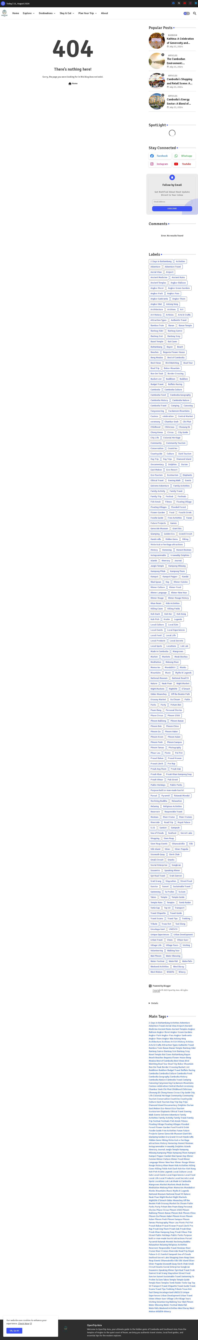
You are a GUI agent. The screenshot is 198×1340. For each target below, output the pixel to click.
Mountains (156, 672)
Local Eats (173, 624)
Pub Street (172, 779)
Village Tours (172, 945)
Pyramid (165, 795)
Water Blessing (173, 956)
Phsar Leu (155, 753)
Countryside (156, 453)
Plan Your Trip (86, 13)
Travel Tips (172, 918)
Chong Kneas (157, 432)
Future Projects (158, 523)
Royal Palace (183, 822)
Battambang (156, 346)
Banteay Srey (173, 336)
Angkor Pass (173, 293)
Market (154, 656)
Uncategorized (158, 929)
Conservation (157, 448)
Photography (174, 747)
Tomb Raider (185, 902)
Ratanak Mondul (182, 795)
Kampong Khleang (177, 566)
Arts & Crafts (184, 314)
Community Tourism (175, 443)
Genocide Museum (159, 528)
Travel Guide (176, 913)
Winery (182, 972)
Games (173, 523)
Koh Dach (155, 614)
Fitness (168, 501)
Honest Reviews (183, 549)
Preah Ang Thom (158, 769)
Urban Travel (157, 940)
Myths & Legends (183, 672)
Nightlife (173, 688)
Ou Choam (175, 699)
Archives (171, 309)
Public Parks (176, 785)
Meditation (156, 662)
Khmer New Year (179, 592)
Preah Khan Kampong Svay (179, 774)
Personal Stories (174, 710)
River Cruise (169, 817)
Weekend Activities (160, 966)
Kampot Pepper (169, 576)
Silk (191, 843)
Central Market (185, 416)
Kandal (185, 576)
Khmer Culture (158, 587)
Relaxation (177, 801)
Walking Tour (173, 950)
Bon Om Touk (157, 373)
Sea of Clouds (157, 833)
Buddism (184, 379)
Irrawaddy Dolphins (179, 555)
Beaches (155, 352)
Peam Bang (156, 710)
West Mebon (156, 972)
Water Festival (157, 961)
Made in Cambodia (159, 651)
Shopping (155, 838)
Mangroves (178, 651)
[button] (186, 13)
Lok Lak (184, 646)
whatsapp (186, 156)
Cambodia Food (158, 395)
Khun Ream (156, 603)
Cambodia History (159, 400)
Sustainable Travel (181, 886)
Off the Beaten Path (180, 694)
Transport (179, 907)
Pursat (154, 795)
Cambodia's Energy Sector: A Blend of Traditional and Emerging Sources (178, 102)
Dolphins (172, 464)
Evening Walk (174, 480)
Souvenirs (155, 870)
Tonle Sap (155, 907)
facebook (162, 156)
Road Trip (168, 822)
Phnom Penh (157, 742)
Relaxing (155, 806)
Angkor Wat (156, 304)
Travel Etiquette (158, 913)
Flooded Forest (178, 507)
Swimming (156, 891)
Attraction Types (159, 320)
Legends (178, 619)
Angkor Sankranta (159, 298)
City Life (155, 437)
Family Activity (158, 491)
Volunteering (157, 950)
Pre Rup (171, 763)
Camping (175, 405)
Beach (180, 346)
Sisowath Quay (158, 854)
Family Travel (176, 491)
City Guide (183, 432)
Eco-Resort (171, 469)
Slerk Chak (174, 854)
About (104, 13)
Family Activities (181, 485)
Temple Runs (156, 902)
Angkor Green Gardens (179, 288)
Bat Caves (172, 341)
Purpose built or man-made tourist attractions (167, 791)
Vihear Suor (182, 940)
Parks (153, 704)
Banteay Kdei (157, 330)
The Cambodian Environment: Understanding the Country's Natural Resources (178, 61)
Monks (183, 667)
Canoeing (188, 405)
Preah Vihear (157, 779)
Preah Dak (176, 769)
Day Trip (155, 459)
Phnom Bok (156, 726)
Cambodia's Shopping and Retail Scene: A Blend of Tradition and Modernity (180, 81)
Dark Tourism (184, 453)
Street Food (186, 881)
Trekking (186, 918)
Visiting (186, 945)
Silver (167, 849)
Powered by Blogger (160, 985)
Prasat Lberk (157, 763)
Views (170, 940)
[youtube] (185, 3)
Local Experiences (176, 630)
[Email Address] (172, 201)
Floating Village (184, 501)
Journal (178, 560)
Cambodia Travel (159, 405)
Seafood (172, 833)
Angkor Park (157, 293)
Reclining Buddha (159, 801)
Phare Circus (157, 715)
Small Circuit (157, 859)
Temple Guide (178, 897)
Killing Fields (173, 608)
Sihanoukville (178, 843)
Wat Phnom (156, 956)
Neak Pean (167, 683)
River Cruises (185, 817)
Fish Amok (156, 501)
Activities (180, 261)
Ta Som (181, 891)
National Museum (159, 678)
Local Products (158, 640)
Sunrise (154, 886)
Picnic (168, 753)
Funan (189, 517)
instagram (162, 164)
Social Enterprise (159, 865)
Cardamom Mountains (179, 411)
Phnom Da (156, 731)
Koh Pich (155, 619)
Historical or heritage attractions (167, 544)
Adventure (155, 266)
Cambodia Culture (173, 389)
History (154, 549)
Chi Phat (187, 421)
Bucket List (156, 379)
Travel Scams (157, 918)
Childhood (155, 427)
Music (168, 672)
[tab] (15, 13)
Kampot (154, 576)
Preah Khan (156, 774)
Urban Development (183, 934)
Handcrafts (156, 539)
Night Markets (157, 688)
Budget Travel (157, 384)
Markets (166, 656)
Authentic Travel (179, 320)
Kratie (167, 619)
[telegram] (196, 3)
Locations (171, 646)
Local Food (156, 635)
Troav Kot (166, 923)
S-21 (153, 827)
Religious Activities (172, 806)
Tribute (154, 923)
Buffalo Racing (175, 384)
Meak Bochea (181, 656)
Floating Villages (159, 507)
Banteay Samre (175, 330)
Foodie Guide (157, 517)
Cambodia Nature (180, 400)
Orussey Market (158, 699)
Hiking (185, 539)
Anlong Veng (172, 304)
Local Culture (157, 624)
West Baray (178, 966)
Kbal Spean (156, 582)
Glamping (155, 533)
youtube (186, 164)
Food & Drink (185, 512)
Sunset (165, 886)
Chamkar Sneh (171, 421)
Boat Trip (155, 368)
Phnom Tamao (157, 747)
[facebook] (173, 3)
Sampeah (175, 827)
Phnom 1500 (173, 715)
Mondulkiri (170, 667)
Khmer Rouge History (178, 598)
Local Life (171, 635)
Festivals (182, 496)
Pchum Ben (175, 704)
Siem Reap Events (159, 843)
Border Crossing (175, 373)
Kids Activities (173, 603)
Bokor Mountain (172, 368)
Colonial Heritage (171, 437)
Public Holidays (158, 785)
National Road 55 (180, 678)
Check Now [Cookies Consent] (23, 1323)
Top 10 (167, 907)
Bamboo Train (157, 325)
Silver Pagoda (181, 849)
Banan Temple (185, 325)
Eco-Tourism (157, 475)
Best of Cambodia (175, 357)
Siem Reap (169, 838)
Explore (27, 13)
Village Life (156, 945)
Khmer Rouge (157, 598)
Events (188, 480)
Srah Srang (156, 881)
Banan (171, 325)
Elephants (187, 475)
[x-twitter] (179, 3)
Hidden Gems (171, 539)
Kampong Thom (177, 571)
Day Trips (167, 459)
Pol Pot (178, 753)
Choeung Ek (184, 427)
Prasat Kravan (175, 758)
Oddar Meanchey (159, 694)
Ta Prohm (169, 891)
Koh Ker (168, 614)
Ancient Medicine (159, 277)
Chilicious (169, 427)
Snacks (171, 859)
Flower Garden (158, 512)
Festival (169, 496)
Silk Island (155, 849)
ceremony (155, 421)
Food (171, 512)
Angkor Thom (178, 298)
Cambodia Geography (180, 395)
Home (15, 13)
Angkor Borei (157, 288)
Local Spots (156, 646)
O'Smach (186, 688)
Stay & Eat (65, 13)
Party (163, 704)
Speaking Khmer (172, 870)
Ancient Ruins (178, 277)
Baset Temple (157, 341)
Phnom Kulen (174, 736)
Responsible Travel (173, 811)
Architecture (157, 309)
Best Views (156, 363)
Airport (169, 272)
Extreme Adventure (160, 485)
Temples (171, 902)
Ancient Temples (158, 282)
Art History (156, 314)
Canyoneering (157, 411)
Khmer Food (175, 587)
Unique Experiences (160, 934)
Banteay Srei (157, 336)
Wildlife (170, 972)
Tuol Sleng (180, 923)
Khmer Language (159, 592)
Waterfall (173, 961)
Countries (172, 448)
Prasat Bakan (157, 758)
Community (156, 443)
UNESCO (173, 929)
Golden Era (169, 533)
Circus (170, 432)
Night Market (182, 683)
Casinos (154, 416)
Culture (170, 453)
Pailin (187, 699)
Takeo (153, 897)
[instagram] (190, 3)
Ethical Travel (157, 480)
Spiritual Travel (158, 875)
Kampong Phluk (158, 571)
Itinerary (166, 560)
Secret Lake (186, 833)
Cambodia (155, 389)
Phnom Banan (177, 720)
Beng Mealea (157, 357)
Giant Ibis (177, 528)
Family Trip (156, 496)
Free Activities (175, 517)
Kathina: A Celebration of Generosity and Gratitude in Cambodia (180, 41)
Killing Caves (157, 608)
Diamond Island (183, 459)
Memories (155, 667)
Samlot (163, 827)
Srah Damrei (176, 875)
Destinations (45, 13)
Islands (154, 560)
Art (181, 309)
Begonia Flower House (174, 352)
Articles (170, 314)
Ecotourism (172, 475)
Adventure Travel (173, 266)
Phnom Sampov (174, 742)
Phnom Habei (171, 731)
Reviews (154, 817)
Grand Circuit (185, 533)
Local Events (157, 630)
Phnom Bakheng (158, 720)
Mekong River (172, 662)
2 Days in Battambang (161, 261)
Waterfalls (187, 961)
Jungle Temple (157, 566)
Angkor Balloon (178, 282)
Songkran (176, 865)
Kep (167, 582)
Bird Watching (172, 363)
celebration (168, 416)
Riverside (155, 822)
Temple (164, 897)
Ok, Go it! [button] (14, 1330)
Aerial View (156, 272)
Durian (184, 464)
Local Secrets (176, 640)
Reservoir (155, 811)
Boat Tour (188, 363)
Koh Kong (181, 614)
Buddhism (170, 379)
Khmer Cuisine (181, 582)
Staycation (171, 881)
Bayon (170, 346)
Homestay (167, 549)
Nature (154, 683)
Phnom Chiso (172, 726)
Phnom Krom (157, 736)
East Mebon (156, 469)
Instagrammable (158, 555)
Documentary (157, 464)
